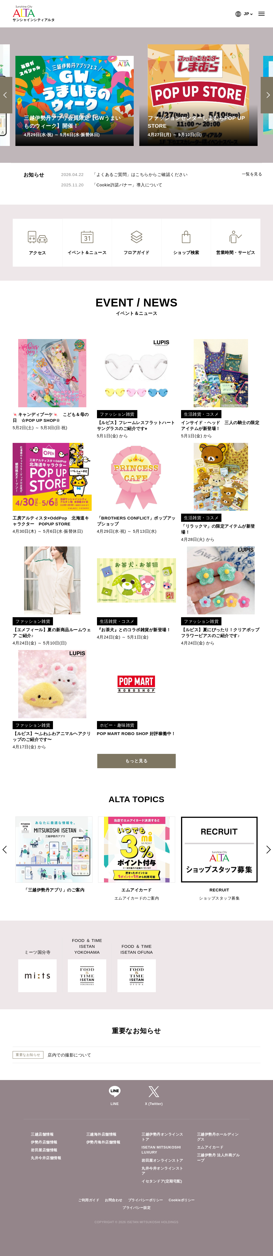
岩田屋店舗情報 (44, 1150)
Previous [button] (7, 95)
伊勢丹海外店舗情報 (103, 1142)
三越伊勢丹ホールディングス (218, 1136)
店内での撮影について (69, 1055)
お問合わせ (113, 1200)
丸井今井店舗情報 (46, 1158)
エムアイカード (210, 1147)
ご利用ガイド (88, 1200)
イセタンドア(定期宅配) (162, 1181)
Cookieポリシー (182, 1200)
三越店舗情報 (42, 1134)
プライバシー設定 (136, 1208)
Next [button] (267, 95)
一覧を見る (252, 174)
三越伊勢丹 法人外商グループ (218, 1157)
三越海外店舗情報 (101, 1134)
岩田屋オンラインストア (162, 1160)
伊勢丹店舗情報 (44, 1142)
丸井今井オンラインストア (162, 1170)
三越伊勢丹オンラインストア (162, 1136)
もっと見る (136, 760)
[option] (74, 95)
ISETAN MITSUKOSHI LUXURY (161, 1149)
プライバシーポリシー (145, 1200)
